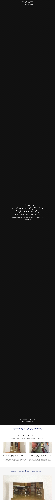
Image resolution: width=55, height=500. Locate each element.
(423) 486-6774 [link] (24, 419)
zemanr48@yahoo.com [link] (27, 421)
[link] (27, 4)
